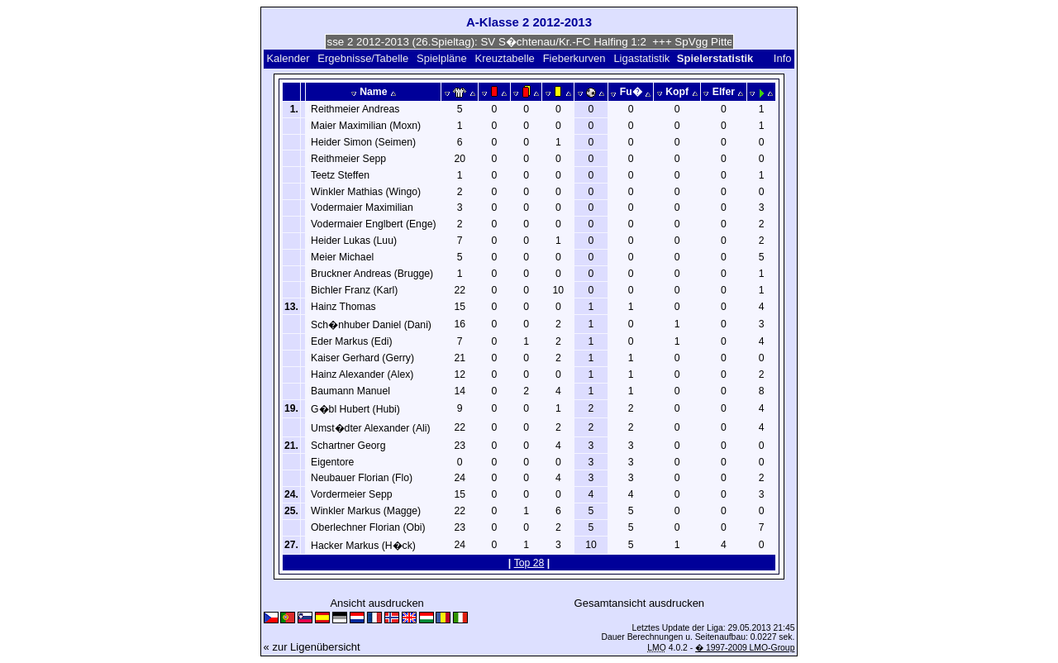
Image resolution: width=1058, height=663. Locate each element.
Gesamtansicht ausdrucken (639, 603)
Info (783, 58)
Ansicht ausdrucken (376, 603)
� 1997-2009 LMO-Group (744, 647)
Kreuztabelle (505, 58)
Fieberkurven (574, 58)
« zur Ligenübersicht (312, 647)
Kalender (287, 58)
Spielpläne (442, 58)
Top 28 (529, 563)
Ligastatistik (641, 58)
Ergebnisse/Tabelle (362, 58)
